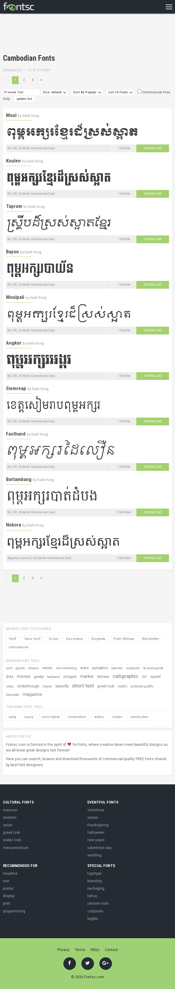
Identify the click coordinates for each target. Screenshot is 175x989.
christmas (95, 810)
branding (94, 881)
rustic (122, 686)
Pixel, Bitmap (123, 639)
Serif (12, 639)
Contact (111, 950)
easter (92, 817)
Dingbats (98, 639)
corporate (95, 911)
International (19, 647)
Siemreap (16, 388)
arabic (99, 717)
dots (10, 677)
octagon (70, 677)
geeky (39, 677)
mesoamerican (16, 848)
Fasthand (16, 434)
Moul (11, 115)
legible (92, 919)
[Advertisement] (73, 34)
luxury (29, 717)
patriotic (117, 668)
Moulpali (15, 297)
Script (53, 639)
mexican (10, 810)
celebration (77, 717)
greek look (105, 686)
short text (83, 686)
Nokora (13, 525)
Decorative (74, 639)
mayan (47, 686)
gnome (20, 668)
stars (84, 668)
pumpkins (100, 668)
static (10, 686)
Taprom (14, 206)
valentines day (99, 848)
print (6, 903)
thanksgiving (98, 825)
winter (47, 668)
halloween (95, 832)
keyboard (53, 676)
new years (95, 840)
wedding (94, 855)
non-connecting (66, 668)
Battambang (19, 479)
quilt (9, 668)
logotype (94, 873)
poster (8, 888)
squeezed (133, 668)
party (12, 717)
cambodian (139, 717)
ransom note (98, 903)
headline (10, 873)
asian (7, 825)
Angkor (13, 343)
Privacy (63, 950)
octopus (33, 668)
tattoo (92, 896)
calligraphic (125, 676)
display (9, 896)
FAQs (95, 950)
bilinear (103, 677)
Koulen (13, 161)
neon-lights (51, 717)
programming (14, 911)
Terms (80, 950)
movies (24, 676)
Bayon (12, 252)
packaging (95, 888)
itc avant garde (153, 668)
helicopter (13, 694)
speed (155, 677)
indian (117, 717)
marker (87, 676)
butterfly (62, 686)
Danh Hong (30, 116)
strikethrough (28, 686)
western (10, 817)
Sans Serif (32, 639)
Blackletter (150, 639)
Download (153, 148)
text (6, 881)
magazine (32, 694)
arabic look (12, 840)
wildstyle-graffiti (142, 686)
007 (144, 676)
